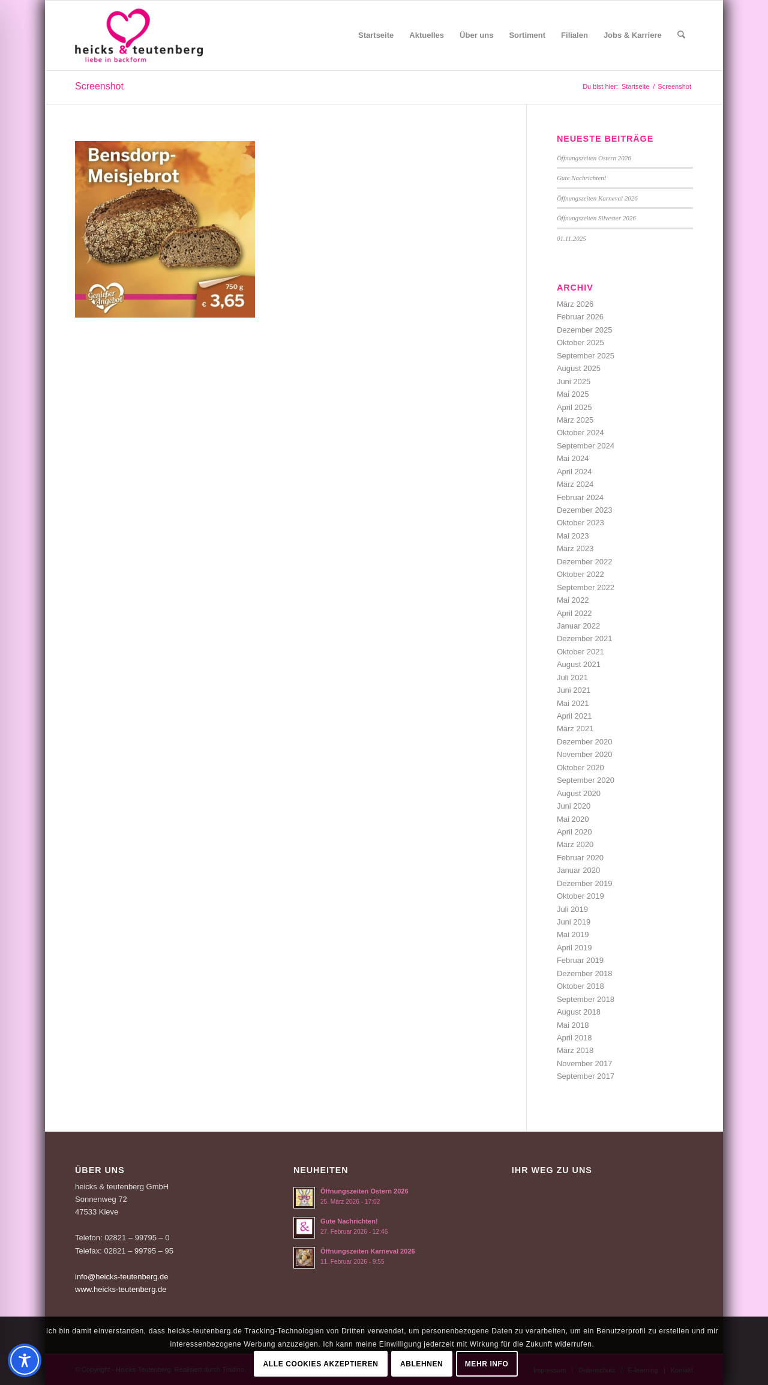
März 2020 (575, 844)
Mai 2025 (573, 394)
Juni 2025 (573, 381)
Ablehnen (421, 1364)
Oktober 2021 (580, 651)
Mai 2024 (573, 458)
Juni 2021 (573, 690)
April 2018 (574, 1037)
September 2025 (585, 355)
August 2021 (579, 664)
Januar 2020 (578, 870)
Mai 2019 (573, 934)
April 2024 (574, 471)
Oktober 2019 (580, 896)
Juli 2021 (572, 677)
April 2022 (574, 613)
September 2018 (585, 999)
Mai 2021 (573, 703)
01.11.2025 (571, 238)
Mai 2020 (573, 819)
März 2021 (575, 728)
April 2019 (574, 947)
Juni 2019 (573, 921)
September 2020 (585, 780)
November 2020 (585, 754)
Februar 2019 (580, 960)
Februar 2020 (580, 857)
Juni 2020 (573, 805)
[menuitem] (375, 35)
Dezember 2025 (585, 329)
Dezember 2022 (585, 561)
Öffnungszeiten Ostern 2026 (594, 157)
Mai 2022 (573, 600)
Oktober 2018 (580, 986)
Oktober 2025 (580, 342)
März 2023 (575, 548)
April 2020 (574, 831)
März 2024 (575, 484)
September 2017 (585, 1076)
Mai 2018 (573, 1025)
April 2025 (574, 407)
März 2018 (575, 1050)
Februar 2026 (580, 316)
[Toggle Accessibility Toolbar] (24, 1360)
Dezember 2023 (585, 509)
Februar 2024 (580, 497)
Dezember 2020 (585, 741)
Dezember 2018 (585, 973)
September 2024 (585, 445)
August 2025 (579, 368)
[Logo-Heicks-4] (139, 35)
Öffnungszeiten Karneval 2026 (597, 198)
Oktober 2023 (580, 522)
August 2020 (579, 793)
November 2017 (585, 1063)
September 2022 (585, 587)
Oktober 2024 (580, 432)
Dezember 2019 (585, 883)
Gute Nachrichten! (582, 177)
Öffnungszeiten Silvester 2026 (596, 218)
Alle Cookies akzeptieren (321, 1364)
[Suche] (681, 35)
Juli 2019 (572, 909)
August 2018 (579, 1011)
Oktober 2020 (580, 767)
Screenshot (99, 86)
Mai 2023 (573, 535)
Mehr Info (487, 1364)
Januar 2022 (578, 625)
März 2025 (575, 419)
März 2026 (575, 304)
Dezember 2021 (585, 638)
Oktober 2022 (580, 574)
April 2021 (574, 715)
